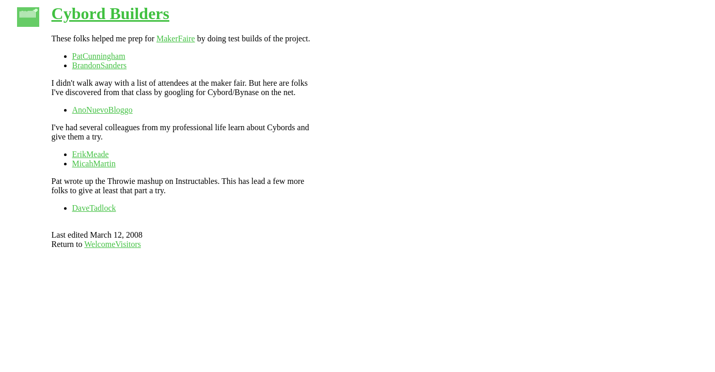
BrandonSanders (99, 65)
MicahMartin (94, 163)
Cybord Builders (110, 13)
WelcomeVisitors (112, 244)
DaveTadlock (94, 208)
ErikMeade (90, 154)
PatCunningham (98, 56)
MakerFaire (175, 38)
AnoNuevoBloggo (102, 109)
